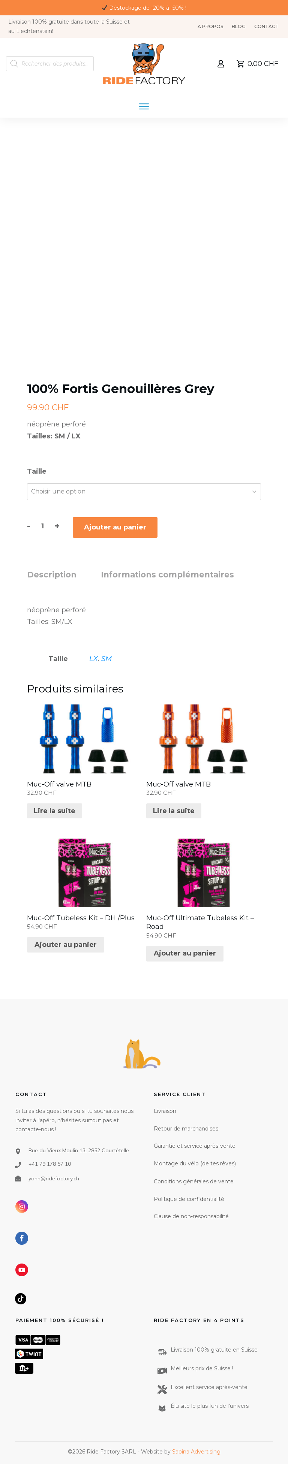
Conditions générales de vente (194, 1181)
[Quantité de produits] (42, 526)
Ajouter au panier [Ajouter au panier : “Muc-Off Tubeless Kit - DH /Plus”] (65, 945)
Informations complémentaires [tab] (167, 574)
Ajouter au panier (115, 527)
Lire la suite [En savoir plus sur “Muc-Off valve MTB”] (54, 811)
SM (106, 659)
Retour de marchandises (186, 1128)
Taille (36, 471)
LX (93, 659)
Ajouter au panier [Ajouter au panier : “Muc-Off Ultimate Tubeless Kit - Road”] (185, 953)
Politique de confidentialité (189, 1199)
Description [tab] (51, 574)
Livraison (165, 1111)
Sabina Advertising (196, 1451)
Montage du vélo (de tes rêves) (195, 1163)
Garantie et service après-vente (195, 1145)
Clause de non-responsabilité (191, 1216)
